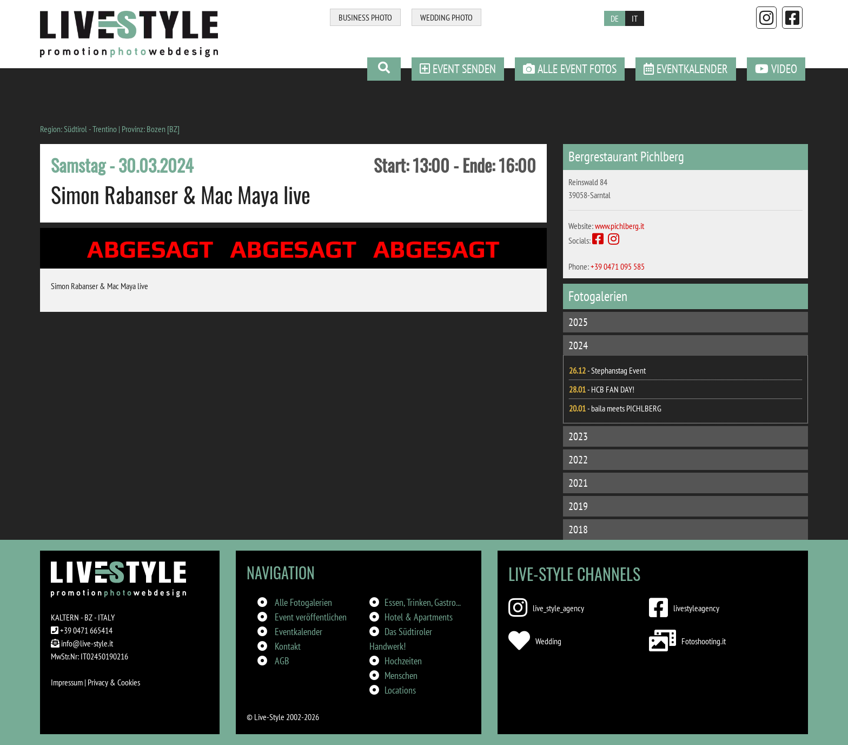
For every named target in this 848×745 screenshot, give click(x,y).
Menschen (401, 675)
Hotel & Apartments (419, 617)
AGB (282, 661)
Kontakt (288, 646)
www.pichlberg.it (619, 225)
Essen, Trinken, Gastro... (423, 602)
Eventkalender (298, 631)
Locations (400, 690)
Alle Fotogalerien (303, 602)
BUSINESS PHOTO (365, 17)
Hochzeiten (403, 661)
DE (615, 18)
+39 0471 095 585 (618, 266)
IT (635, 18)
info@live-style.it (87, 643)
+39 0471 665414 (86, 630)
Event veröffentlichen (311, 617)
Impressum (67, 682)
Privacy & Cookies (114, 682)
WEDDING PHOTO (446, 17)
